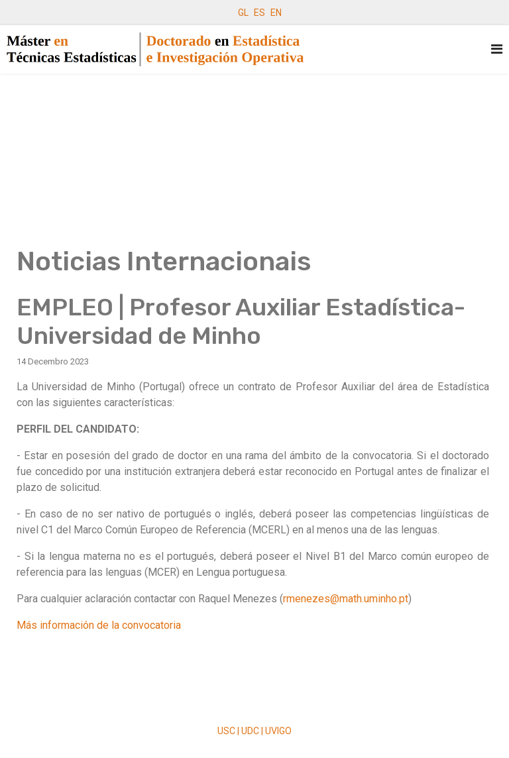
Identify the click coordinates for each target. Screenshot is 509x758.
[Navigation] (496, 49)
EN (276, 12)
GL (243, 12)
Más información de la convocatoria (99, 625)
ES (259, 12)
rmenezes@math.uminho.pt (345, 598)
